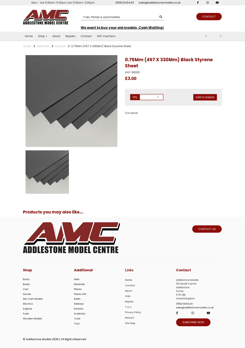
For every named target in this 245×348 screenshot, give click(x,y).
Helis (76, 279)
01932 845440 (124, 3)
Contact (86, 36)
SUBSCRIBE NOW (193, 322)
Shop (42, 36)
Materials (43, 46)
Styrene (60, 46)
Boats (26, 279)
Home (29, 36)
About (56, 36)
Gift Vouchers (106, 36)
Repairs (71, 36)
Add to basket (205, 97)
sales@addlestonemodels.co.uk (160, 3)
